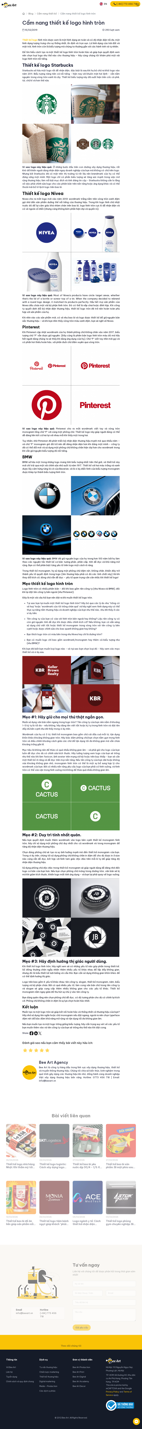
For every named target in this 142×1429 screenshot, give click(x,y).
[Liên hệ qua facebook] (133, 1420)
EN (103, 4)
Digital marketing (47, 1381)
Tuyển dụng (11, 1377)
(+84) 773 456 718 (125, 4)
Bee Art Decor (79, 1386)
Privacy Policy (112, 1392)
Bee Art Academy (81, 1381)
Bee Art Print (78, 1372)
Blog (30, 13)
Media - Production (48, 1386)
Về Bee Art (11, 1367)
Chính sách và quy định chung (20, 1381)
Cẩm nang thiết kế (47, 13)
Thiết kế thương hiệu (48, 1377)
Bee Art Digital (79, 1377)
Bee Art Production (81, 1367)
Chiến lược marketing (49, 1372)
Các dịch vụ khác (47, 1391)
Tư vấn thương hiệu (48, 1367)
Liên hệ (9, 1372)
